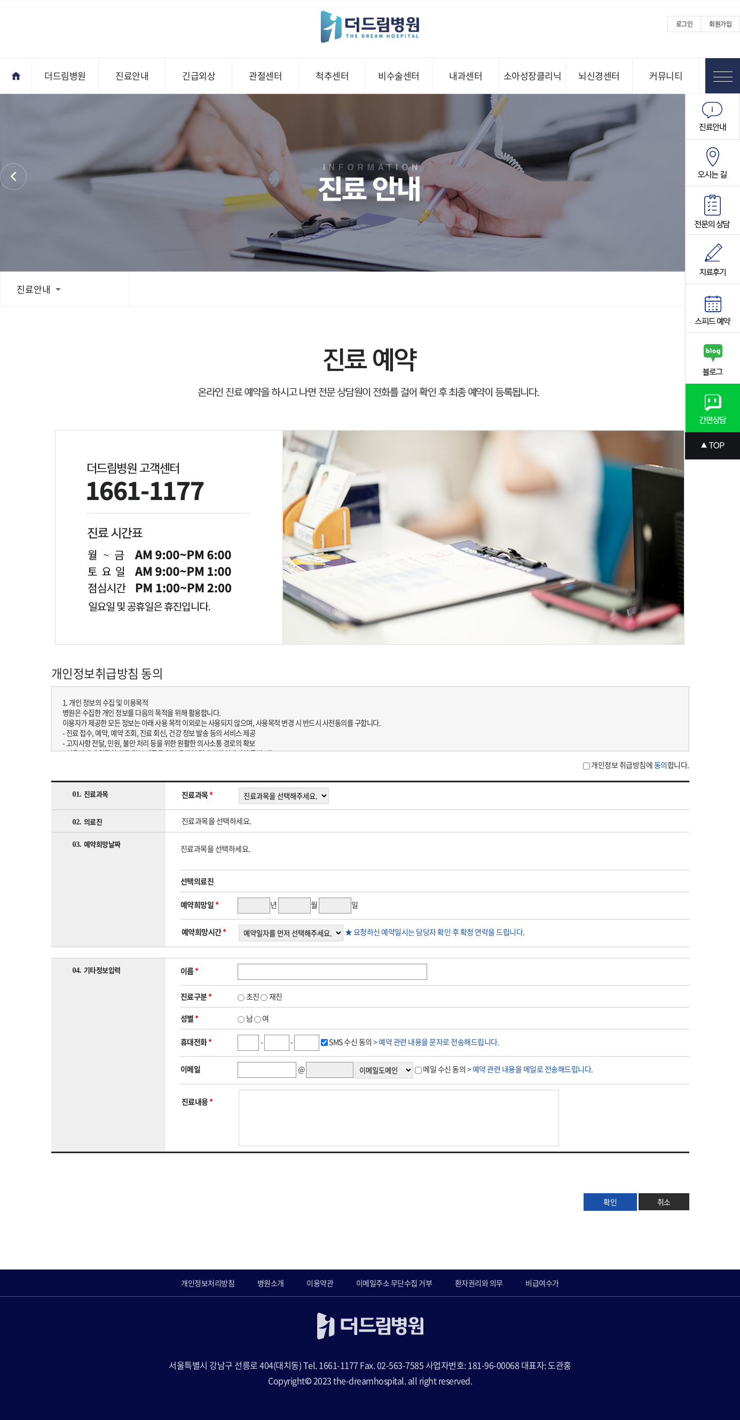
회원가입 (720, 24)
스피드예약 (712, 308)
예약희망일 (199, 904)
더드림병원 (65, 75)
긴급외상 (198, 75)
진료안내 (131, 75)
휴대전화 (196, 1041)
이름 (189, 970)
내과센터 (465, 75)
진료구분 (196, 996)
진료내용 (197, 1101)
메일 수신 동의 (507, 1069)
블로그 (712, 358)
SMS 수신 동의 (414, 1041)
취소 (664, 1201)
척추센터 (332, 75)
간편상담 (712, 408)
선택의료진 (197, 881)
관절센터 (265, 75)
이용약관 (319, 1283)
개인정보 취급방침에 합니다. (639, 764)
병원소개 (270, 1283)
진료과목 (197, 794)
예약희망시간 (204, 931)
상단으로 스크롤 (712, 445)
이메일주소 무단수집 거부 (394, 1283)
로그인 (684, 24)
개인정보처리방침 (207, 1283)
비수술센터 (399, 75)
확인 (610, 1201)
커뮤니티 (665, 75)
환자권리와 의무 (13, 176)
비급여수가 (542, 1283)
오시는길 (712, 163)
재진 (271, 996)
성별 (189, 1018)
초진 (248, 996)
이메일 (190, 1069)
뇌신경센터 (599, 75)
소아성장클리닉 (532, 75)
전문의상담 (712, 210)
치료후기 (712, 259)
